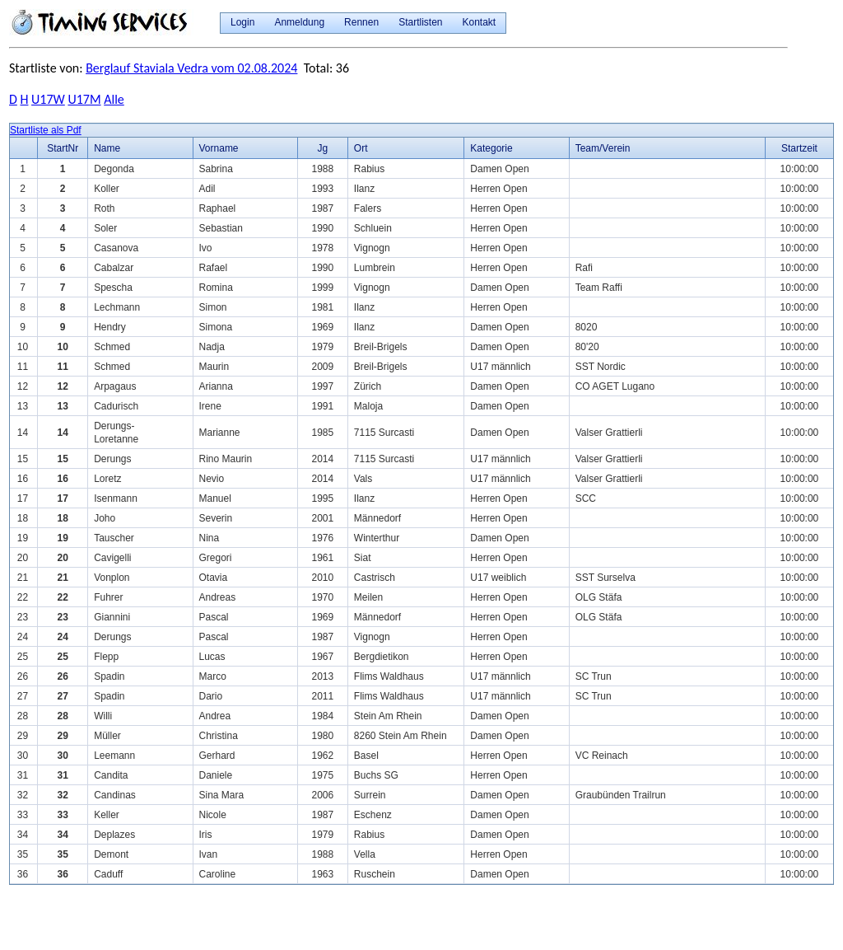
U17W (48, 99)
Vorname (219, 148)
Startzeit (799, 148)
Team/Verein (603, 148)
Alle (114, 99)
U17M (84, 99)
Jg (323, 148)
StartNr (62, 148)
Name (107, 148)
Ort (361, 148)
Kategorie (491, 148)
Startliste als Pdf (46, 130)
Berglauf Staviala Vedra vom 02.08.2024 (191, 68)
